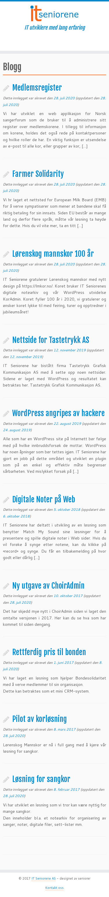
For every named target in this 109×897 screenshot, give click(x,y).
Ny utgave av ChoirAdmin (48, 585)
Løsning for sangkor (41, 779)
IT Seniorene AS (43, 878)
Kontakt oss (54, 887)
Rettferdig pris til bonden (49, 652)
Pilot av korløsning (39, 719)
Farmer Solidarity (38, 174)
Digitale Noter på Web (43, 499)
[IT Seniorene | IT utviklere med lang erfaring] (54, 13)
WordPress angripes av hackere (58, 413)
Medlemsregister (37, 87)
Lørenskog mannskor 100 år (53, 253)
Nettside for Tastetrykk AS (50, 340)
